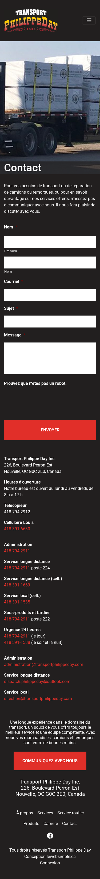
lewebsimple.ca (61, 856)
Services (45, 812)
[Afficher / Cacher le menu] (89, 20)
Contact (69, 823)
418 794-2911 (17, 550)
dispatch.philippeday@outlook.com (37, 681)
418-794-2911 (17, 567)
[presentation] (44, 401)
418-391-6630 (17, 528)
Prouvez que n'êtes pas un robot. (35, 383)
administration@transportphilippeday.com (43, 664)
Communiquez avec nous (50, 760)
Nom (10, 227)
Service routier (70, 812)
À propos (24, 812)
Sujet (11, 308)
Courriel (13, 281)
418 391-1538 (17, 642)
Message (15, 335)
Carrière (50, 823)
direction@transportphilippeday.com (38, 698)
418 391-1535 (17, 602)
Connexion (50, 862)
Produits (31, 823)
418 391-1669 (17, 585)
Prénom (10, 251)
